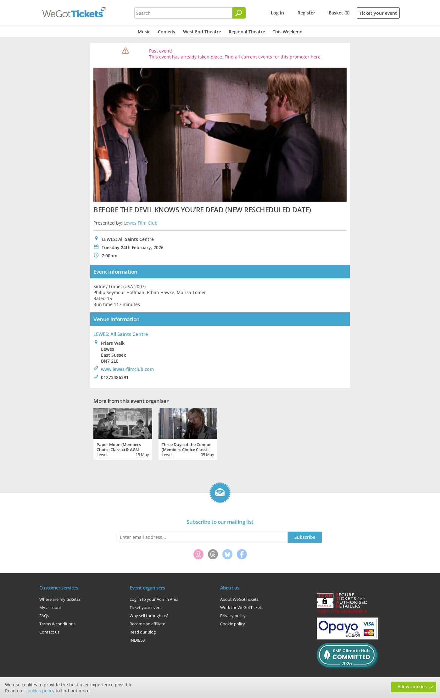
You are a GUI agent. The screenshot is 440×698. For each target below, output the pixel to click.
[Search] (239, 13)
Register (306, 13)
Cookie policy (232, 624)
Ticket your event (378, 13)
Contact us (49, 632)
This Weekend (288, 32)
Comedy (166, 32)
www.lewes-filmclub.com (127, 369)
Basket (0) (339, 13)
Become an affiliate (147, 624)
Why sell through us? (149, 615)
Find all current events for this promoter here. (273, 57)
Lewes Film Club (141, 223)
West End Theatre (202, 32)
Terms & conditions (57, 624)
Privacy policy (233, 615)
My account (50, 607)
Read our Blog (143, 632)
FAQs (44, 615)
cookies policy (39, 691)
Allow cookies (412, 687)
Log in (277, 13)
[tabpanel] (122, 433)
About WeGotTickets (239, 599)
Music (144, 32)
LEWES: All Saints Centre (120, 334)
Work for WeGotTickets (241, 607)
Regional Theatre (247, 32)
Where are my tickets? (60, 599)
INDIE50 (137, 640)
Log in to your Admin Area (154, 599)
